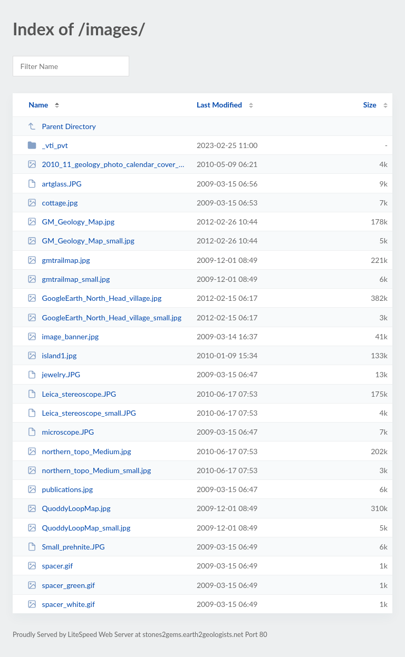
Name (38, 104)
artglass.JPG (54, 183)
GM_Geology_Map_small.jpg (80, 240)
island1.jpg (51, 355)
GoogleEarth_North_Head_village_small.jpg (104, 317)
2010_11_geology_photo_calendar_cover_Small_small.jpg (107, 164)
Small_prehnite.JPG (65, 546)
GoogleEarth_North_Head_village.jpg (94, 297)
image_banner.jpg (63, 336)
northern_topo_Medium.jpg (79, 451)
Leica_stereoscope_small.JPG (81, 412)
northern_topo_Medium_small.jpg (89, 470)
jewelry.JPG (53, 374)
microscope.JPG (60, 431)
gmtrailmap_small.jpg (68, 278)
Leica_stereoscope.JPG (71, 393)
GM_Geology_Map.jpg (70, 221)
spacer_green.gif (61, 585)
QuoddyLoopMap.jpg (68, 508)
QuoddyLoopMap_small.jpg (78, 527)
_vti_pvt (47, 145)
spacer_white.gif (61, 604)
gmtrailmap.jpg (58, 260)
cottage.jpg (52, 202)
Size (370, 104)
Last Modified (219, 104)
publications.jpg (60, 489)
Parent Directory (61, 126)
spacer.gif (50, 565)
